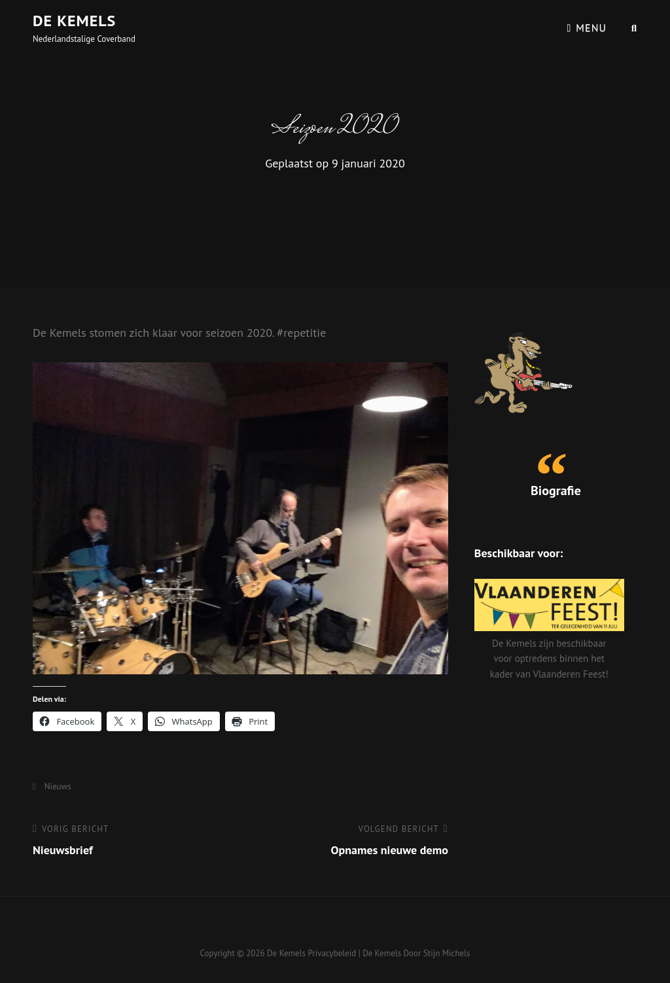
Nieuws (57, 786)
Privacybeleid (332, 953)
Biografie (556, 490)
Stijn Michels (446, 953)
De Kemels (74, 20)
